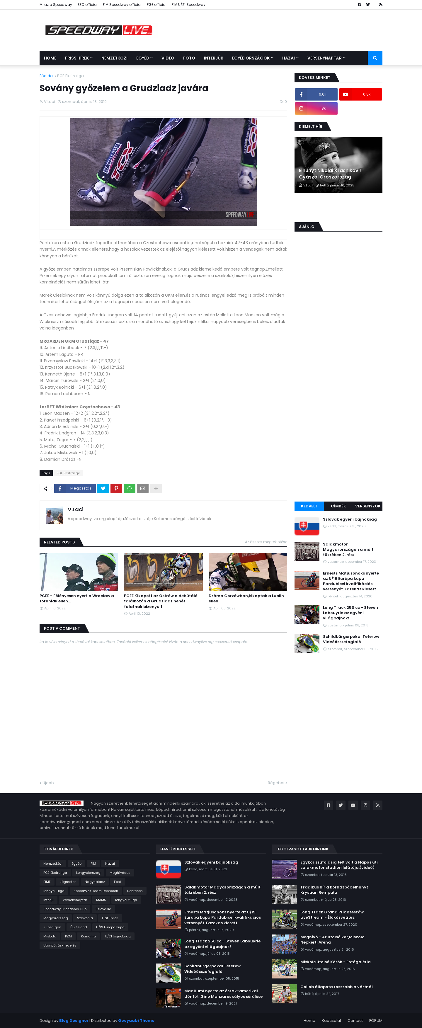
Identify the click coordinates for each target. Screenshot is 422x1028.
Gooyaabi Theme (136, 1020)
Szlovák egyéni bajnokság (350, 519)
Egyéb (76, 863)
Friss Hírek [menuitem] (77, 58)
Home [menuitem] (50, 58)
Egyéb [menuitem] (142, 58)
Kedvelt (309, 506)
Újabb (48, 783)
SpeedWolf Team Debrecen (96, 890)
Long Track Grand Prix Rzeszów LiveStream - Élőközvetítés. (332, 915)
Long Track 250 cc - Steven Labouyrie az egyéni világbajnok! (350, 613)
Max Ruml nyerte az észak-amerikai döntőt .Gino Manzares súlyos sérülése (223, 993)
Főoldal (47, 76)
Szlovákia (103, 909)
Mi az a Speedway (56, 4)
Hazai (110, 863)
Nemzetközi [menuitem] (114, 58)
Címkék (338, 506)
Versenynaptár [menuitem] (324, 58)
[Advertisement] (338, 406)
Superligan (52, 927)
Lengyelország (88, 872)
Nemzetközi (52, 863)
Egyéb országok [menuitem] (251, 58)
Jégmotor (68, 881)
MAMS (101, 900)
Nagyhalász (95, 881)
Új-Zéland (78, 927)
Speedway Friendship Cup (64, 909)
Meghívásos (120, 872)
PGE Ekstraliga (70, 76)
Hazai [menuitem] (288, 58)
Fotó (117, 881)
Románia (88, 936)
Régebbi (276, 783)
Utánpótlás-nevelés (59, 945)
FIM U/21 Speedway (188, 4)
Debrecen (135, 890)
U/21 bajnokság (118, 936)
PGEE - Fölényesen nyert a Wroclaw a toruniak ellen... (77, 598)
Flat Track (110, 918)
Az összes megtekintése (266, 541)
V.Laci (76, 509)
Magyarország (55, 918)
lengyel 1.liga (53, 890)
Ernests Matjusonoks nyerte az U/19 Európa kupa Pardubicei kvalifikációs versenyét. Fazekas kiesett (351, 581)
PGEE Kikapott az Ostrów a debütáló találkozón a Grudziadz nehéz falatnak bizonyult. (161, 601)
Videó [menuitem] (167, 58)
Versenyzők (368, 506)
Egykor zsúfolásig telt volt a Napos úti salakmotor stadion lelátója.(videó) (339, 865)
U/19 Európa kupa (110, 927)
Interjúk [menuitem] (213, 58)
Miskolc (49, 936)
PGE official (156, 4)
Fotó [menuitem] (189, 58)
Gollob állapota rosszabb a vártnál (336, 987)
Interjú (48, 900)
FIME (47, 881)
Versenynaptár (75, 900)
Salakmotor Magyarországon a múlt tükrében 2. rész (348, 550)
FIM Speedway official (122, 4)
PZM (68, 936)
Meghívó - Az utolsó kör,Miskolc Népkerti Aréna (332, 939)
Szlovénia (85, 918)
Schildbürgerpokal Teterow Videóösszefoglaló (351, 639)
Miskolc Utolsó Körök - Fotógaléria (335, 962)
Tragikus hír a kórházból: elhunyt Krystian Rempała (334, 890)
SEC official (87, 4)
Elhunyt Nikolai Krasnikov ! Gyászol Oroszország (330, 173)
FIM (93, 863)
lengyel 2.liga (126, 900)
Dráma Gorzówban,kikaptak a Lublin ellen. (246, 598)
